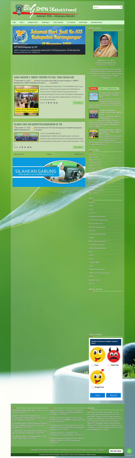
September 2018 (95, 190)
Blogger (83, 450)
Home (14, 22)
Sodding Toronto (91, 454)
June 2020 (92, 176)
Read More (78, 103)
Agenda (92, 202)
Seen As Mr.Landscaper (77, 454)
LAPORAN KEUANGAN (97, 234)
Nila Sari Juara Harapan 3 (63, 81)
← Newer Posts (18, 154)
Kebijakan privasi (96, 22)
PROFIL (23, 21)
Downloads (46, 21)
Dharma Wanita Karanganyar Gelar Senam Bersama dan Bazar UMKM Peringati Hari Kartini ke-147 (67, 420)
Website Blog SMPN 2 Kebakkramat (57, 450)
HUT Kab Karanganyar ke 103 (25, 47)
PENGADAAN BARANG (97, 248)
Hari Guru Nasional (41, 128)
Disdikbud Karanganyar (97, 216)
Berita (91, 209)
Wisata (91, 284)
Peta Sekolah (71, 22)
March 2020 (93, 182)
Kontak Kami (84, 21)
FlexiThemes (49, 454)
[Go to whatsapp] (129, 451)
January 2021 (94, 165)
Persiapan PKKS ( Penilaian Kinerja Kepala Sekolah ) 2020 (110, 95)
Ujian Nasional (94, 280)
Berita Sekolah (58, 22)
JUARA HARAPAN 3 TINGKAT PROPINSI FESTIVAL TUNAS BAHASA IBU (44, 77)
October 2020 (94, 171)
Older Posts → (80, 154)
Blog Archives (112, 88)
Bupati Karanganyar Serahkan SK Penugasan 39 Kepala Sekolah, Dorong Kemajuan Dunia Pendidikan (66, 412)
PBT (67, 454)
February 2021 (94, 163)
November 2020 (95, 168)
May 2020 (92, 179)
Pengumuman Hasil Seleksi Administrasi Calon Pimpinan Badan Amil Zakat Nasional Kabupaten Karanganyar (67, 427)
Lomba (91, 238)
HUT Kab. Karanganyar (56, 128)
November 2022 (95, 154)
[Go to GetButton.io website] (129, 455)
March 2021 (93, 160)
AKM (90, 206)
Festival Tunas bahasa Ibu (43, 81)
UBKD (91, 276)
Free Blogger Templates (96, 450)
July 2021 (92, 157)
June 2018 (92, 193)
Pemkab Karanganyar (74, 128)
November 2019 (95, 188)
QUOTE (91, 259)
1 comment (54, 83)
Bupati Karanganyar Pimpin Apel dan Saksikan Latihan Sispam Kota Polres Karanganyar (67, 439)
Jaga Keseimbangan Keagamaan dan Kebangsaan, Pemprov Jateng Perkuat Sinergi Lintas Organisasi (29, 418)
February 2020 (94, 185)
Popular (93, 88)
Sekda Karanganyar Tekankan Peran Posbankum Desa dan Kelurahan (63, 434)
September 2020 (95, 174)
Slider (91, 266)
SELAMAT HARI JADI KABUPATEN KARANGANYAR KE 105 (38, 124)
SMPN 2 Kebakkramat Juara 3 (35, 83)
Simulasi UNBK (94, 262)
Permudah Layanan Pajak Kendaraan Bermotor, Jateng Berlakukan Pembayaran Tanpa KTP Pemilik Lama (30, 425)
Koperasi (92, 231)
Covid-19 (92, 213)
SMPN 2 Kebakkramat (22, 130)
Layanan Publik (34, 21)
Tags (101, 88)
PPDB (91, 255)
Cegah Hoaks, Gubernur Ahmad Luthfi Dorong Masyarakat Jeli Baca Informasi (29, 432)
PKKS (91, 252)
